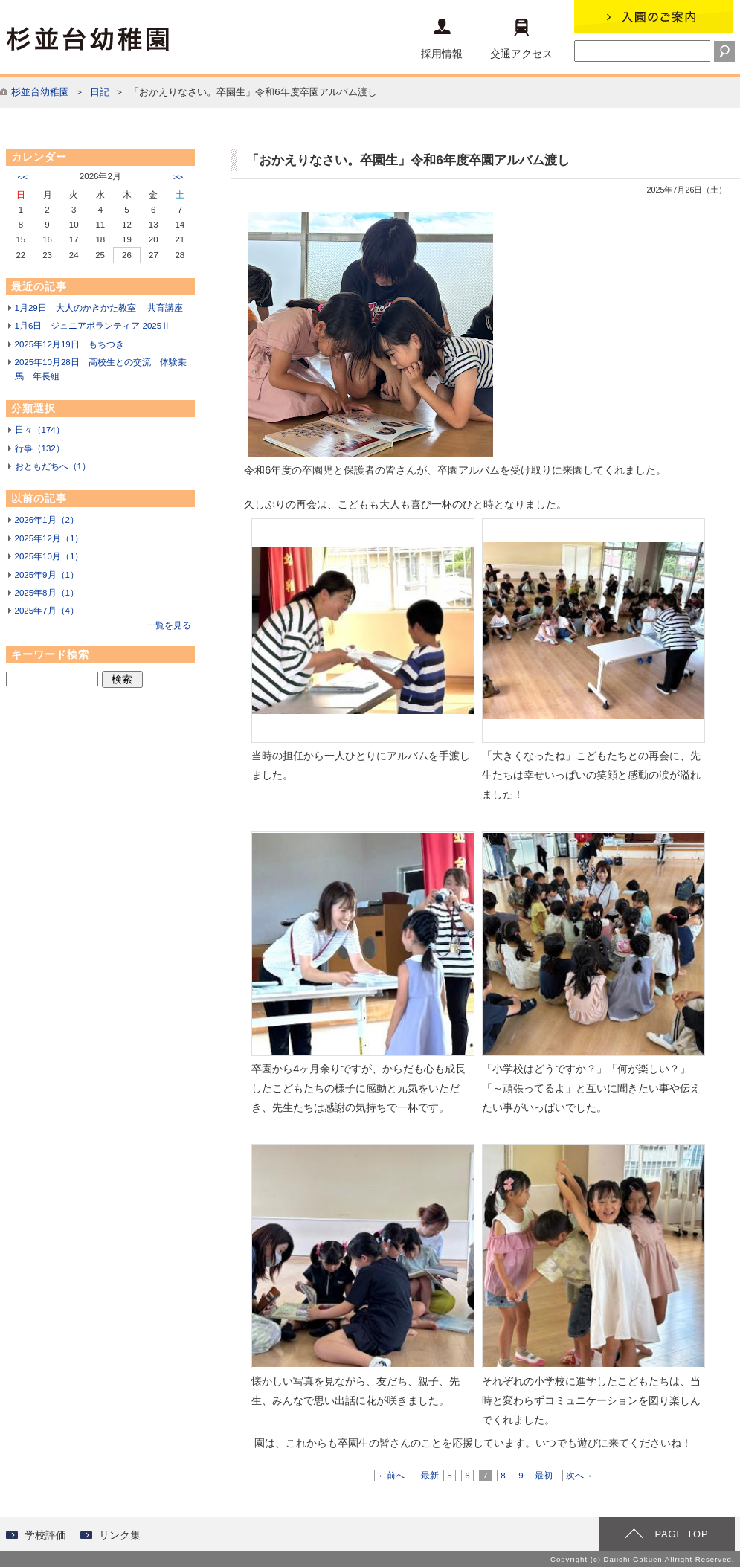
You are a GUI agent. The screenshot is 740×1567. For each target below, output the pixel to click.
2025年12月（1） (49, 538)
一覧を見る (169, 625)
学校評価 (45, 1535)
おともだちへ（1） (53, 466)
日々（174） (40, 429)
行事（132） (40, 448)
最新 (430, 1475)
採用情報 (442, 39)
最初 (544, 1475)
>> (178, 177)
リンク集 (120, 1535)
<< (23, 177)
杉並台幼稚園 (40, 91)
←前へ (391, 1475)
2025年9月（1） (47, 574)
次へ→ (579, 1475)
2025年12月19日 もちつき (69, 344)
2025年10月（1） (49, 556)
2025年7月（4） (47, 610)
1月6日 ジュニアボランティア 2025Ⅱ (93, 325)
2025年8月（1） (47, 592)
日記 (99, 91)
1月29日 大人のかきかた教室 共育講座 (99, 307)
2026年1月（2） (47, 519)
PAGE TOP (681, 1533)
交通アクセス (521, 39)
